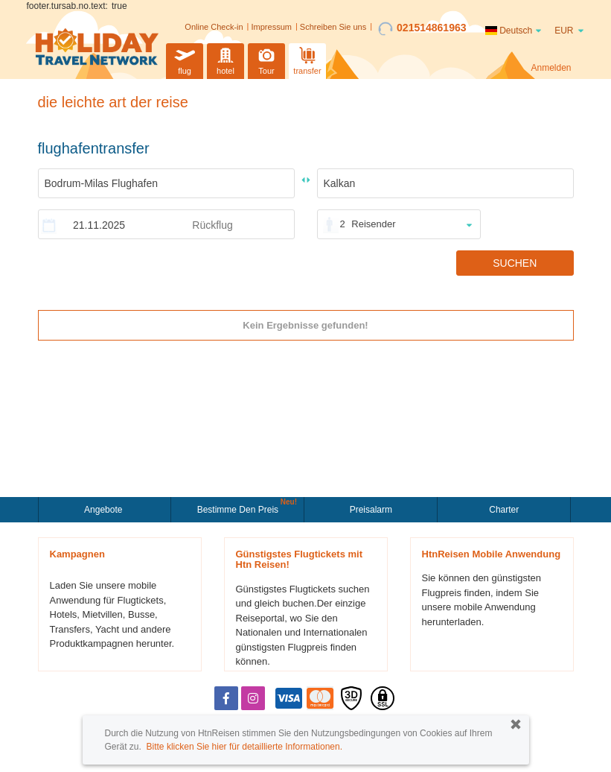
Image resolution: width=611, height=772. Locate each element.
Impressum (272, 26)
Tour (266, 59)
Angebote (104, 509)
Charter (504, 509)
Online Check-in (214, 26)
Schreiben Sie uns (333, 26)
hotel (225, 59)
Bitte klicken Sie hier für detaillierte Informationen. (244, 746)
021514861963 (422, 28)
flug (184, 59)
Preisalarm (371, 509)
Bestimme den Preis (239, 508)
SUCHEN (515, 263)
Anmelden (551, 68)
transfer (307, 59)
